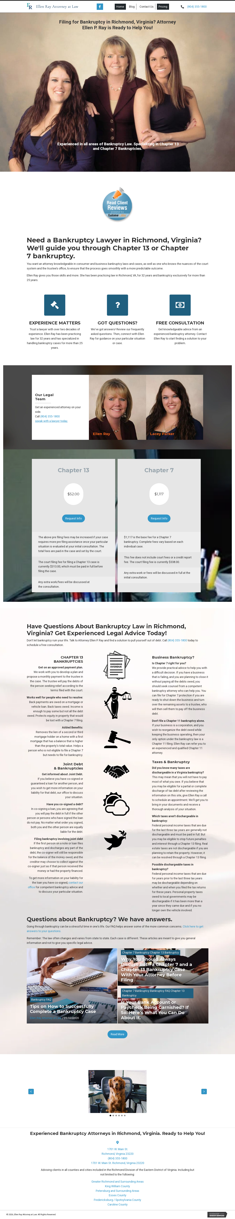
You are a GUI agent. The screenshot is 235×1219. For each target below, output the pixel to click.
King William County (117, 1186)
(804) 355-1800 (197, 6)
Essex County (117, 1195)
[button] (100, 6)
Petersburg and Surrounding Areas (117, 1190)
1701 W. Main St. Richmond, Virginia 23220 (117, 1163)
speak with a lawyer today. (51, 421)
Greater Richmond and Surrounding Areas (117, 1181)
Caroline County (118, 1204)
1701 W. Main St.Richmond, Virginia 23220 (118, 1151)
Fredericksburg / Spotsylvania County (117, 1200)
